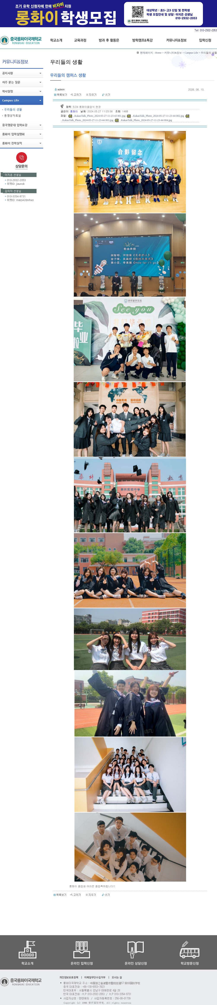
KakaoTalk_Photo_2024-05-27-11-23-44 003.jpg (87, 120)
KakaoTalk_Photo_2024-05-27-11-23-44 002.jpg (158, 115)
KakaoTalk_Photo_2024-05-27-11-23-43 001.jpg (100, 115)
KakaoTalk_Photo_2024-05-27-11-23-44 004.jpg (146, 120)
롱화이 (74, 111)
